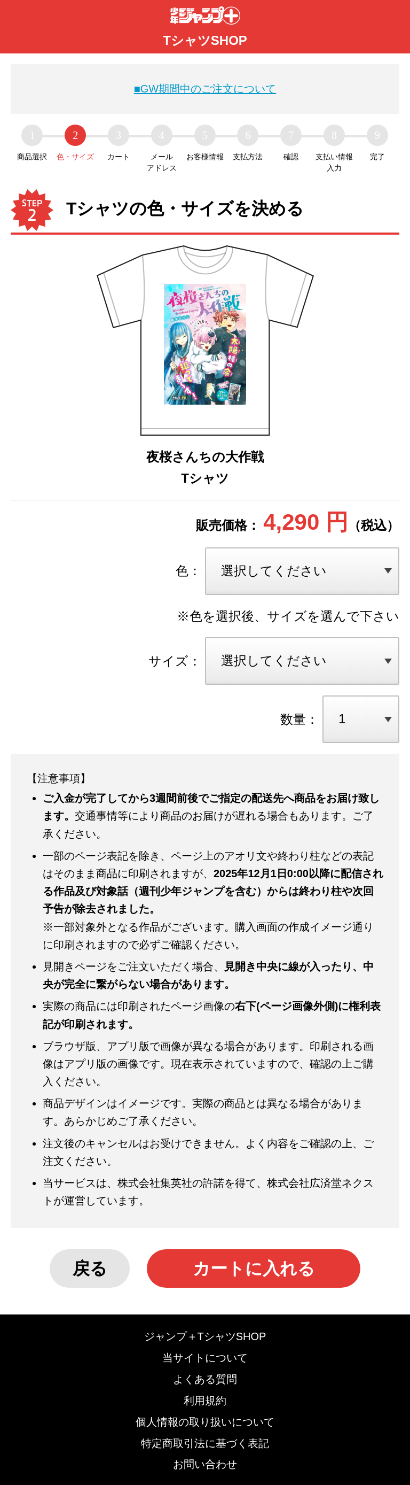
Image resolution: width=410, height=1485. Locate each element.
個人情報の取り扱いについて (205, 1422)
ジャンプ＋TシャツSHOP (205, 1336)
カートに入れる (254, 1268)
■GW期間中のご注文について (205, 89)
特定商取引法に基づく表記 (205, 1443)
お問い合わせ (205, 1464)
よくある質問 (205, 1379)
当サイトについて (205, 1358)
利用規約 (205, 1400)
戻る (90, 1268)
